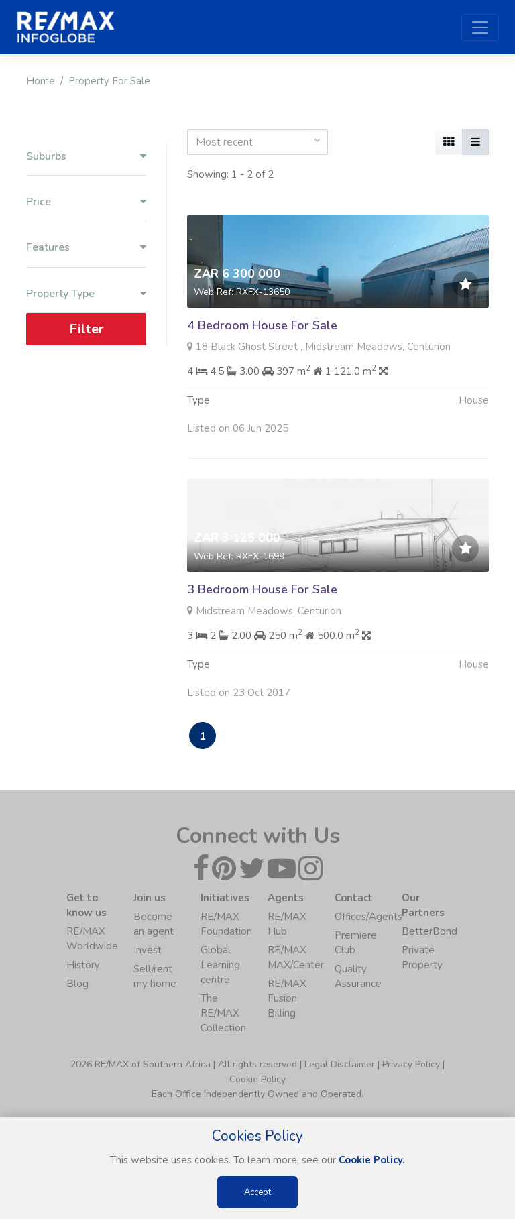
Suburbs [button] (86, 156)
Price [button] (86, 202)
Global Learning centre (220, 964)
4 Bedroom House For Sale (262, 325)
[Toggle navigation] (480, 27)
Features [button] (86, 247)
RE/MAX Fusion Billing (287, 998)
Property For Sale (109, 81)
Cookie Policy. (372, 1160)
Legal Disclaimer (339, 1064)
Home (40, 81)
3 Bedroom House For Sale (262, 593)
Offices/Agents (368, 916)
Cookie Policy (257, 1079)
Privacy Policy (411, 1064)
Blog (77, 983)
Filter (86, 329)
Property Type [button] (86, 294)
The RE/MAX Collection (223, 1013)
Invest (147, 950)
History (83, 965)
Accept (257, 1192)
